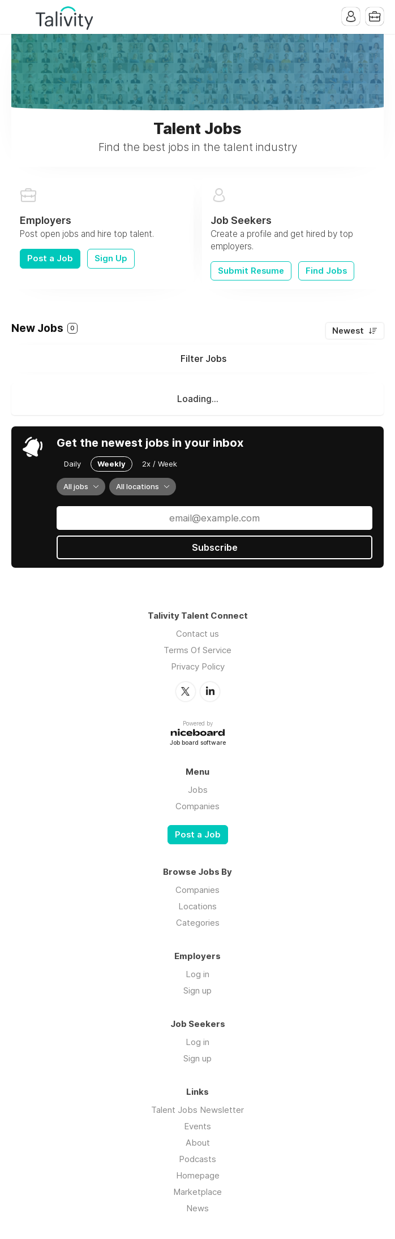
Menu (19, 16)
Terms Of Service (197, 650)
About (198, 1142)
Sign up (197, 990)
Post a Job (50, 258)
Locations (197, 906)
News (197, 1208)
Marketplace (197, 1191)
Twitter (185, 691)
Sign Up (111, 258)
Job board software (198, 743)
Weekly (111, 463)
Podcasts (197, 1159)
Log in (197, 974)
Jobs (198, 789)
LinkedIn (210, 691)
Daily (72, 463)
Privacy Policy (198, 666)
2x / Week (159, 463)
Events (197, 1126)
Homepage (198, 1175)
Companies (197, 806)
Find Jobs (326, 271)
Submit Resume (251, 271)
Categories (198, 922)
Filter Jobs (203, 358)
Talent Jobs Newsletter (197, 1109)
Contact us (197, 633)
